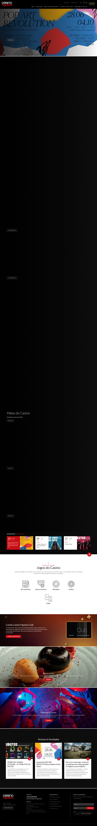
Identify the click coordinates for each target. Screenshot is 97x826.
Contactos (73, 2)
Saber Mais (10, 40)
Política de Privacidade (86, 799)
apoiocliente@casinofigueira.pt (34, 785)
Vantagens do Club (55, 788)
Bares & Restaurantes (51, 6)
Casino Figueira (5, 3)
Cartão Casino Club (66, 6)
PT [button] (78, 2)
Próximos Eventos (55, 783)
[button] (84, 3)
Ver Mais (48, 666)
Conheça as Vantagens (13, 622)
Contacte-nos (54, 795)
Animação (39, 6)
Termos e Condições (7, 823)
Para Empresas (54, 790)
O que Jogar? (54, 786)
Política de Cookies (36, 823)
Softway (32, 824)
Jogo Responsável (27, 823)
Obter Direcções (8, 794)
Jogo (32, 6)
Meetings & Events (80, 6)
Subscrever (90, 794)
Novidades (66, 2)
